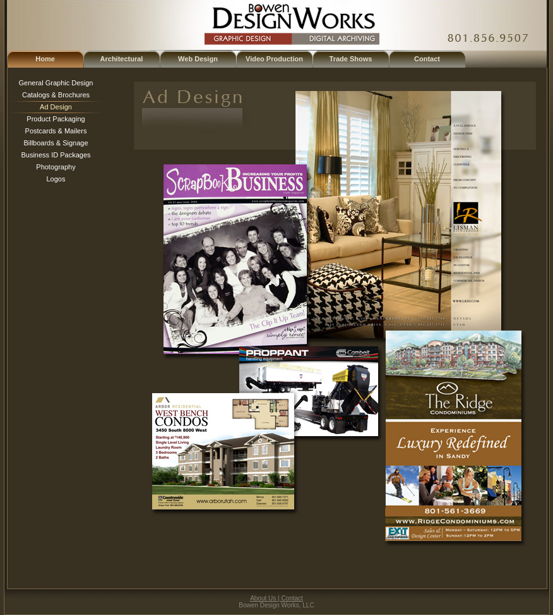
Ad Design (56, 107)
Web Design (198, 59)
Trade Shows (351, 59)
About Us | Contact (276, 598)
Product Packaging (56, 119)
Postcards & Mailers (56, 131)
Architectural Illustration (121, 61)
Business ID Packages (55, 155)
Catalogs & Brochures (56, 95)
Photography (55, 167)
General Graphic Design (55, 83)
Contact (427, 59)
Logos (56, 179)
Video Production (274, 59)
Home (45, 59)
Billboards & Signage (55, 143)
